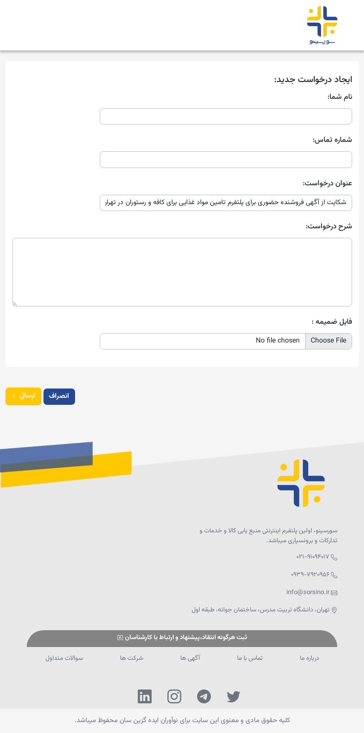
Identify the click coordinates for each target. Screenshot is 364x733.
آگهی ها (190, 658)
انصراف (59, 396)
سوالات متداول (64, 658)
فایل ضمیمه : (332, 322)
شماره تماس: (332, 140)
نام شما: (339, 97)
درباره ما (309, 658)
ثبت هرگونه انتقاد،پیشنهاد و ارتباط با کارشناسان (182, 638)
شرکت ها (131, 658)
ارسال (23, 396)
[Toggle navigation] (36, 25)
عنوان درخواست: (327, 183)
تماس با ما (250, 658)
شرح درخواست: (329, 226)
